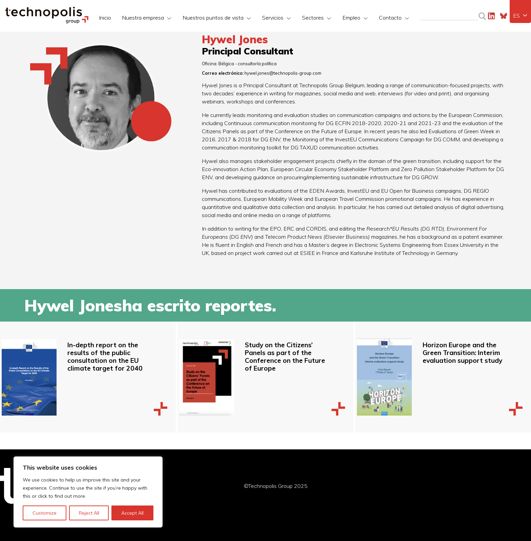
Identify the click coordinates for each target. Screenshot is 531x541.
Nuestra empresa (143, 17)
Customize (45, 513)
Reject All (89, 513)
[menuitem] (520, 15)
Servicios (272, 17)
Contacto (390, 17)
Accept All (132, 513)
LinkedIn (491, 16)
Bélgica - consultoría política (247, 63)
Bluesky (503, 16)
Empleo (351, 17)
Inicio (105, 17)
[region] (88, 491)
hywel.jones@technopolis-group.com (283, 73)
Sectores (313, 17)
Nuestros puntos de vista (213, 17)
